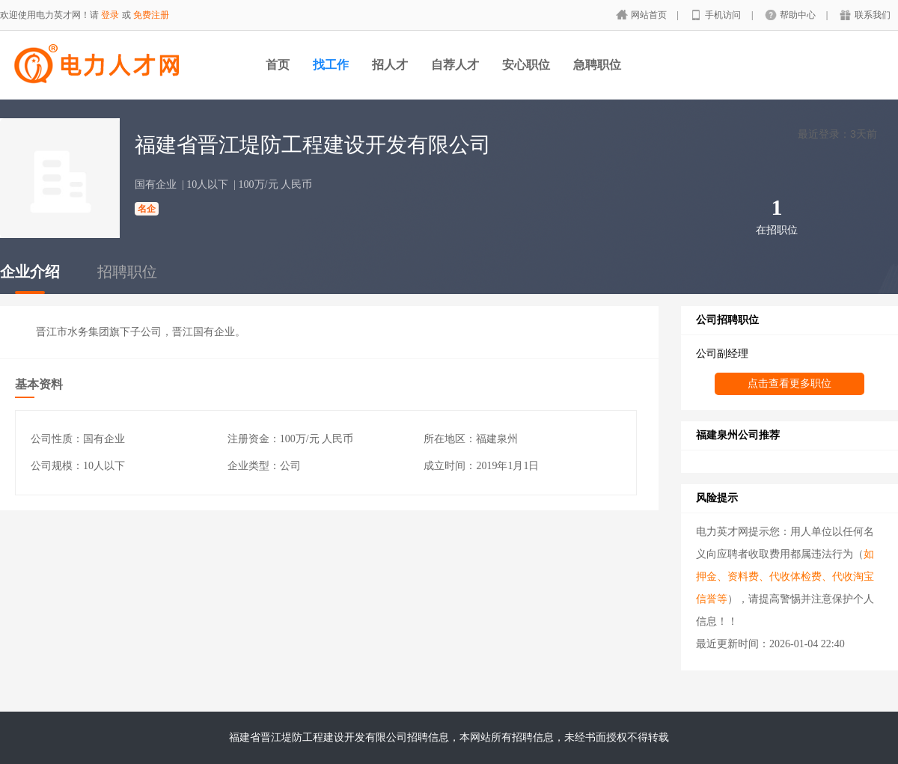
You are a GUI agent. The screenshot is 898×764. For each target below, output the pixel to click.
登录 (110, 15)
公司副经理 (722, 353)
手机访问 (724, 15)
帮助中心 (799, 15)
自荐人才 (455, 64)
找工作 (331, 64)
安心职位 (526, 64)
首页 (278, 64)
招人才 (390, 64)
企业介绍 (30, 271)
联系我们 (873, 15)
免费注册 (151, 15)
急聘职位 (597, 64)
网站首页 (650, 15)
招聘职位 (127, 271)
